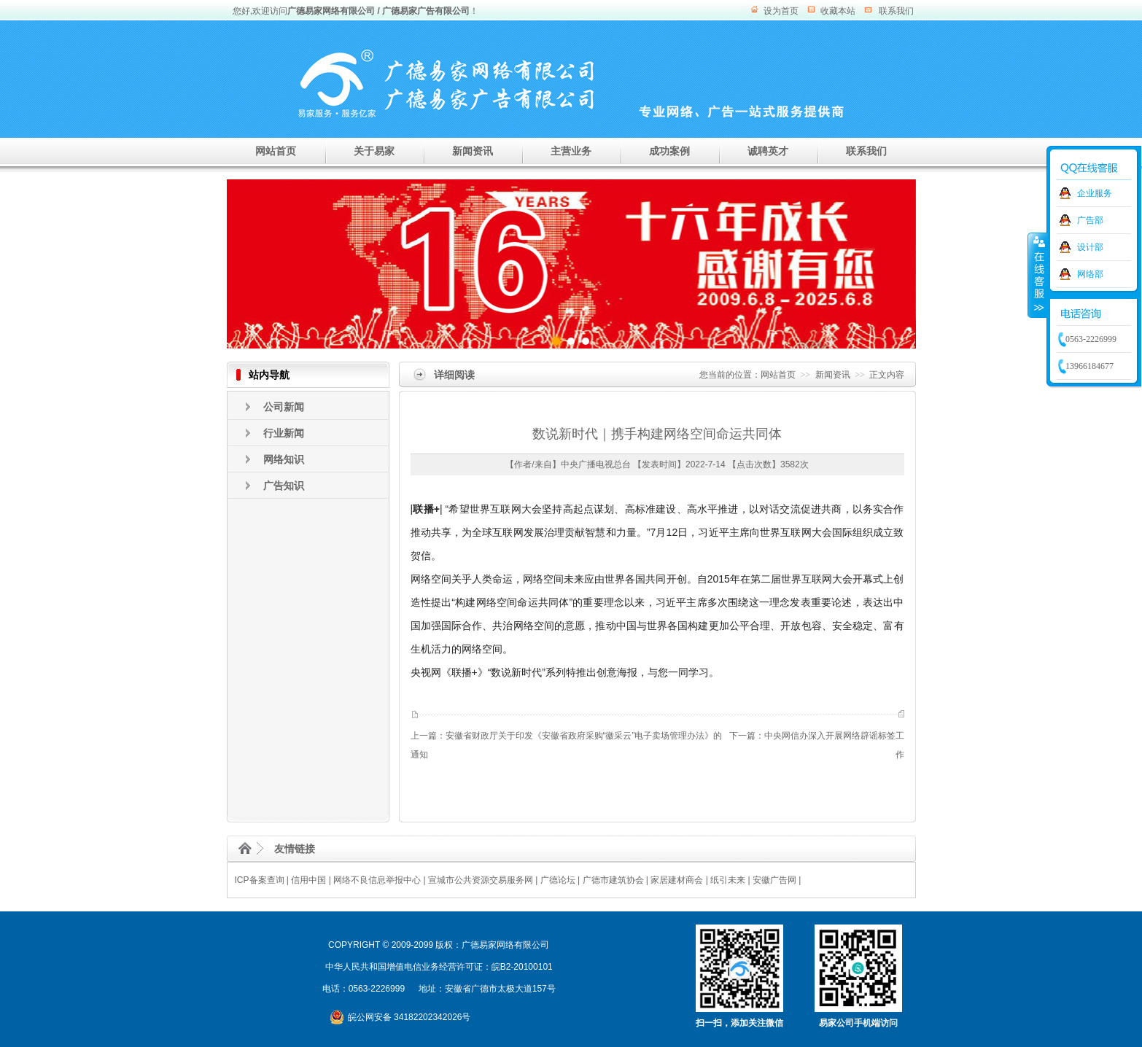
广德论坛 (557, 880)
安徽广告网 (774, 880)
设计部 (1090, 247)
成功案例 (669, 151)
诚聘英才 (767, 151)
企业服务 (1094, 193)
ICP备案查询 (259, 880)
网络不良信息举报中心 (377, 880)
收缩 (1038, 275)
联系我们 (896, 11)
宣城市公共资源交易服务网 (480, 880)
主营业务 (571, 151)
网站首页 (275, 151)
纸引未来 (727, 880)
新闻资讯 (472, 151)
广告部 (1090, 220)
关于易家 (374, 151)
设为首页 (781, 11)
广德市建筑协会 (613, 880)
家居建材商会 (676, 880)
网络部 (1090, 274)
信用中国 (308, 880)
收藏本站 (837, 11)
